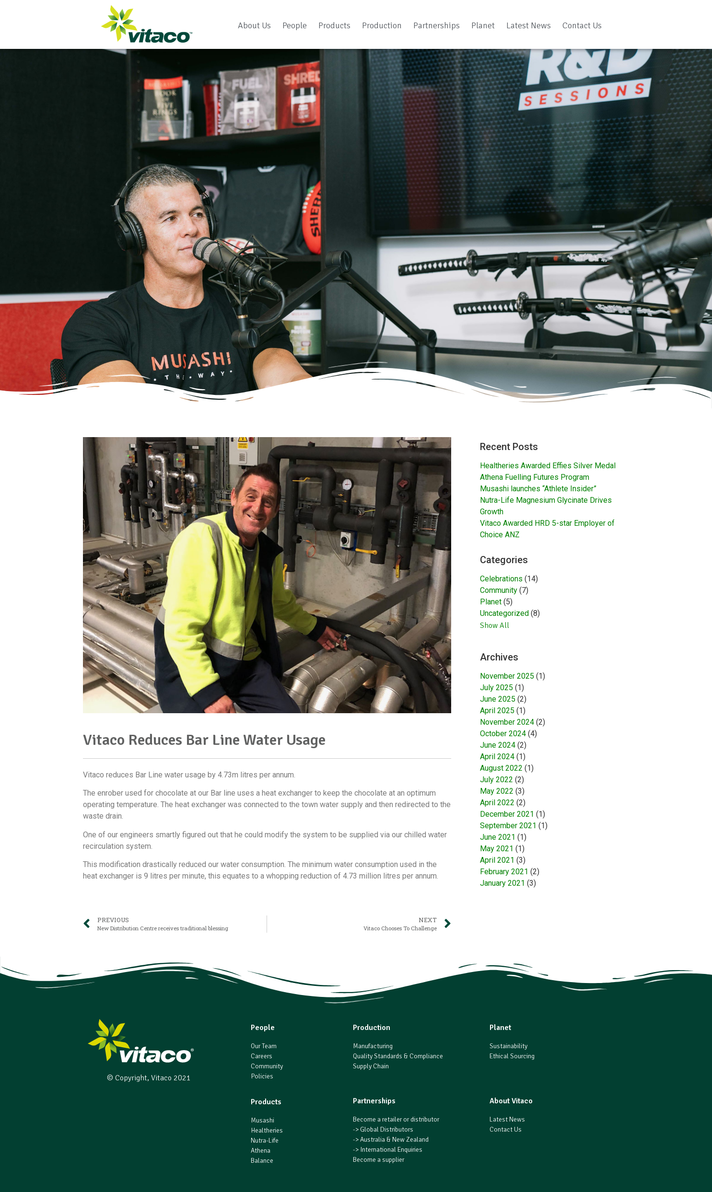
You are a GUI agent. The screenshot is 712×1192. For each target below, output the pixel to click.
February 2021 (504, 871)
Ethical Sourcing (512, 1056)
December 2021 (507, 814)
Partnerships (436, 25)
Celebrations (501, 578)
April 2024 (497, 756)
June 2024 (497, 745)
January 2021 (502, 883)
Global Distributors (386, 1129)
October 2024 (503, 733)
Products (334, 25)
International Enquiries (391, 1150)
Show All (494, 625)
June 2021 (497, 837)
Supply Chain (371, 1066)
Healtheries (267, 1130)
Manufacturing (373, 1046)
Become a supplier (378, 1160)
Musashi (262, 1120)
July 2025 (496, 687)
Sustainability (508, 1046)
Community (498, 590)
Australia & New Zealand (394, 1139)
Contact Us (582, 25)
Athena (260, 1150)
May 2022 (497, 791)
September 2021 (508, 825)
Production (382, 25)
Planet (483, 25)
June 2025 (497, 699)
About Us (254, 25)
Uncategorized (504, 613)
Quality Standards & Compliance (398, 1056)
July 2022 (496, 779)
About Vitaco (511, 1101)
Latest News (528, 25)
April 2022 (497, 802)
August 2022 (501, 768)
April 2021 (497, 860)
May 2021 (497, 848)
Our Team (264, 1046)
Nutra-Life (265, 1140)
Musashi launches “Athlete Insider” (538, 488)
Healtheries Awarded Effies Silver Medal (548, 465)
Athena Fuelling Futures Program (534, 477)
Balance (262, 1161)
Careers (261, 1056)
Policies (262, 1076)
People (294, 25)
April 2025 (497, 710)
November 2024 (507, 722)
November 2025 (507, 676)
